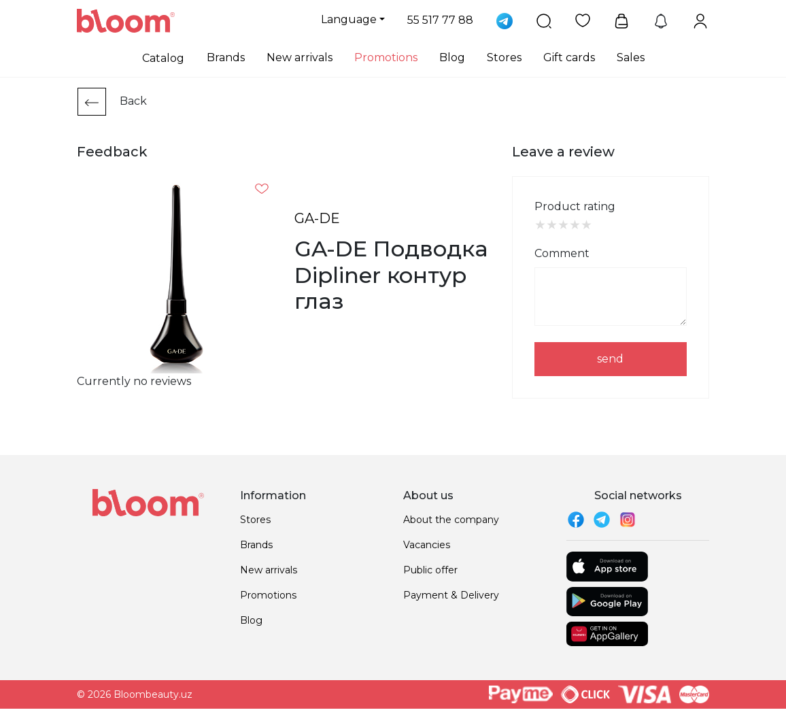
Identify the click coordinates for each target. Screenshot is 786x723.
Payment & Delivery (451, 595)
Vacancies (426, 545)
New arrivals (299, 57)
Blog (452, 57)
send (610, 358)
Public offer (430, 570)
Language (349, 19)
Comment (562, 253)
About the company (451, 520)
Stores (504, 57)
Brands (226, 57)
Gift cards (569, 57)
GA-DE (317, 218)
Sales (631, 57)
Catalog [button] (163, 58)
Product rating (574, 206)
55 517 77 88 (440, 20)
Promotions (385, 57)
